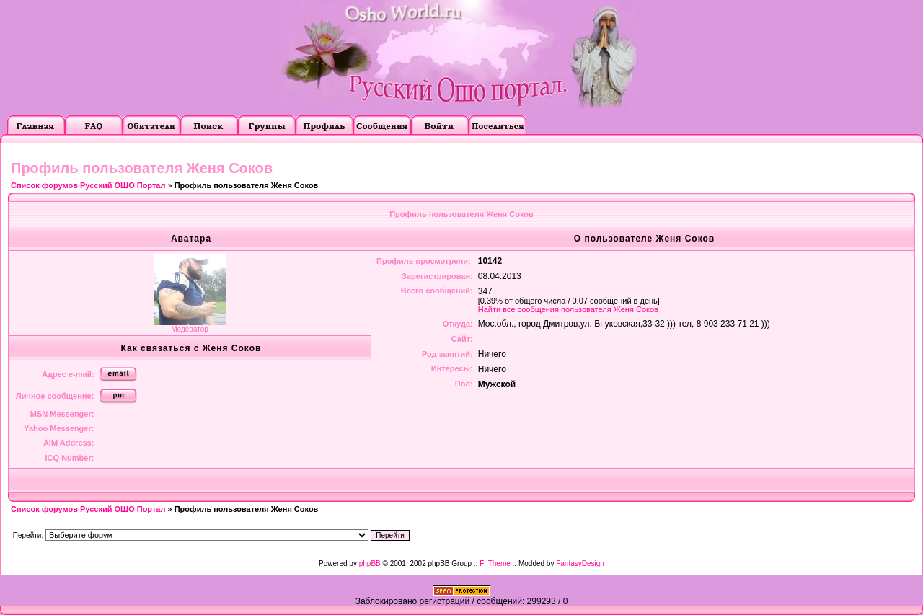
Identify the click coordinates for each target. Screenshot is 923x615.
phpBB (370, 563)
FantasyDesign (580, 563)
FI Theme (495, 563)
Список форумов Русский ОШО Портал (88, 185)
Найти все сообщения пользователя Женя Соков (568, 309)
